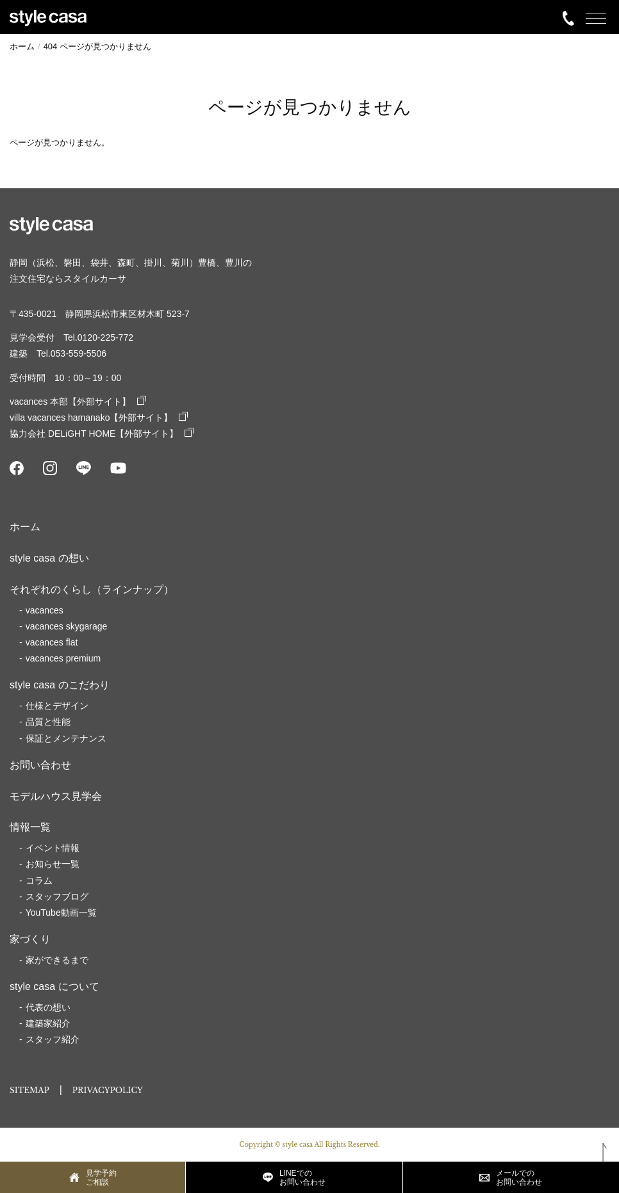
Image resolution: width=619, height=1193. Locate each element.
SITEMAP (29, 1090)
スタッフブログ (57, 896)
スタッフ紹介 (52, 1039)
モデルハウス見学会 (56, 796)
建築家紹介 (48, 1023)
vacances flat (52, 642)
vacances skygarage (67, 626)
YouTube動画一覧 (61, 912)
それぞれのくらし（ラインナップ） (92, 589)
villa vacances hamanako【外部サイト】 (99, 417)
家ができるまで (57, 960)
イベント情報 (52, 848)
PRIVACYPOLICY (107, 1090)
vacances (44, 610)
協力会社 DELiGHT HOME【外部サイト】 (102, 433)
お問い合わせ (40, 764)
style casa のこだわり (60, 684)
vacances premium (63, 658)
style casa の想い (49, 558)
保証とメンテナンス (66, 738)
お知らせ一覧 (52, 864)
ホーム (25, 526)
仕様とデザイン (57, 706)
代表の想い (48, 1007)
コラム (39, 880)
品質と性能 (48, 722)
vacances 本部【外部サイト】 (78, 401)
